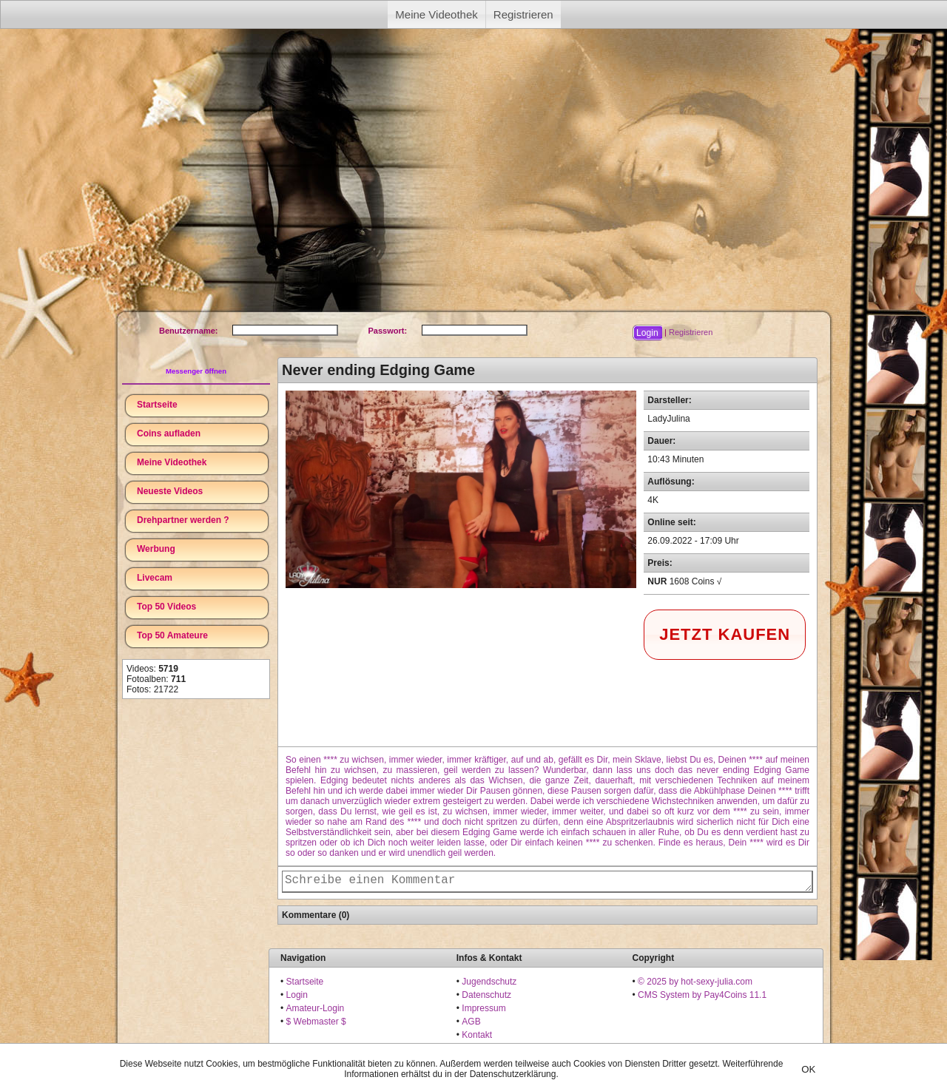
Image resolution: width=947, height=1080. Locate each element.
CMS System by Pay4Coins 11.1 (702, 995)
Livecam (154, 578)
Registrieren (523, 14)
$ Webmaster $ (316, 1021)
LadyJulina (668, 419)
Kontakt (477, 1035)
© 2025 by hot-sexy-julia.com (695, 981)
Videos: (152, 669)
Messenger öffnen (196, 371)
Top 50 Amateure (172, 635)
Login (297, 995)
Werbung (156, 549)
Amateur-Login (315, 1008)
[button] (647, 333)
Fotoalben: (156, 679)
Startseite (157, 404)
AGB (471, 1021)
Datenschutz (486, 995)
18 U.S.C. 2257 (492, 1048)
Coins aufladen (168, 433)
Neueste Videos (170, 491)
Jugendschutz (489, 981)
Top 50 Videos (166, 606)
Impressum (483, 1008)
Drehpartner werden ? (183, 520)
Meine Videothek (436, 14)
